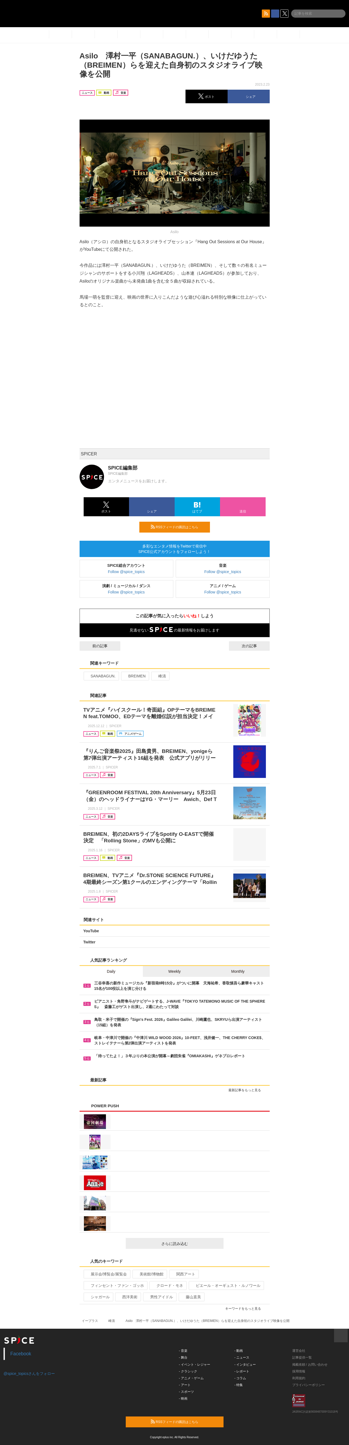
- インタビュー (245, 1364)
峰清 (160, 676)
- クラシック (188, 1371)
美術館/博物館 (149, 1274)
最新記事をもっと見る (247, 1090)
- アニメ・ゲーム (191, 1378)
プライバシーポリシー (308, 1385)
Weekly (174, 971)
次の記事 (254, 646)
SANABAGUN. (101, 676)
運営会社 (298, 1351)
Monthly (237, 971)
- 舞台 (183, 1357)
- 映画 (183, 1398)
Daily (111, 971)
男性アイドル (159, 1297)
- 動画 (238, 1351)
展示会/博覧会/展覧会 (106, 1274)
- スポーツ (186, 1392)
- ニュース (241, 1357)
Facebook (20, 1353)
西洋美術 (127, 1297)
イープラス (90, 1321)
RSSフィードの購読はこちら (178, 527)
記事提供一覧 (302, 1357)
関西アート (183, 1274)
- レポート (241, 1371)
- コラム (240, 1378)
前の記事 (95, 646)
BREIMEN (135, 676)
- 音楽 (183, 1351)
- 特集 (238, 1385)
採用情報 (298, 1371)
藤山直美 (191, 1297)
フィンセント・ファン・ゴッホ (115, 1285)
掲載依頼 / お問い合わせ (310, 1364)
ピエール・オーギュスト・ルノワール (225, 1285)
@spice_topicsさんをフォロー (29, 1373)
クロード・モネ (167, 1285)
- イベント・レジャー (194, 1364)
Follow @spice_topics (126, 572)
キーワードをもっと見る (245, 1308)
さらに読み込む (190, 1243)
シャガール (98, 1297)
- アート (185, 1385)
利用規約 (298, 1378)
